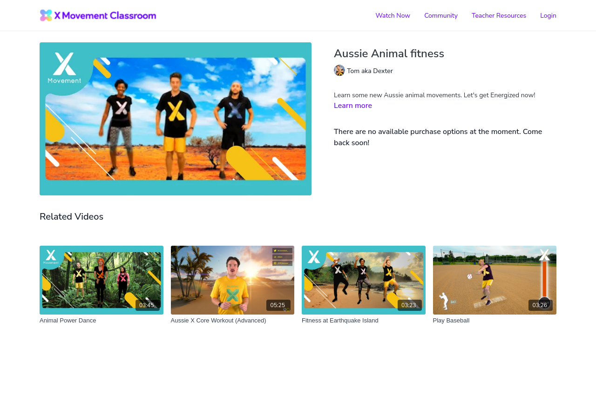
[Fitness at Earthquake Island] (364, 320)
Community (441, 15)
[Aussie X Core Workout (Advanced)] (233, 320)
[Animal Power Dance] (101, 320)
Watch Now (392, 15)
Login (548, 15)
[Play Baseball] (495, 320)
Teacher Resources (499, 15)
